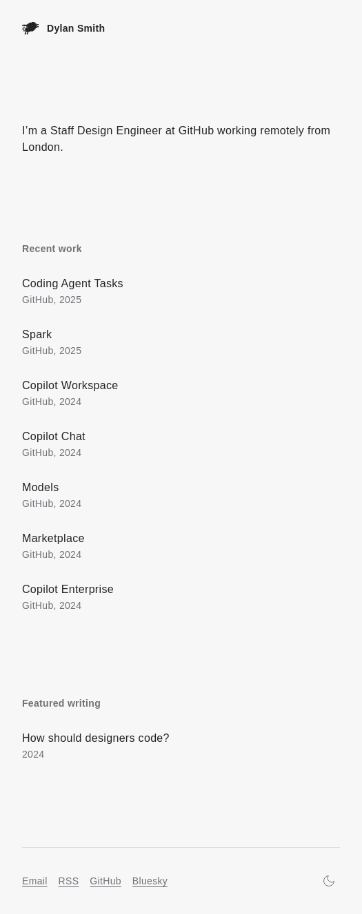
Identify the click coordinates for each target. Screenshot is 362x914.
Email (35, 880)
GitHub (105, 880)
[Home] (63, 28)
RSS (69, 880)
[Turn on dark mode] (329, 881)
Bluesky (150, 880)
